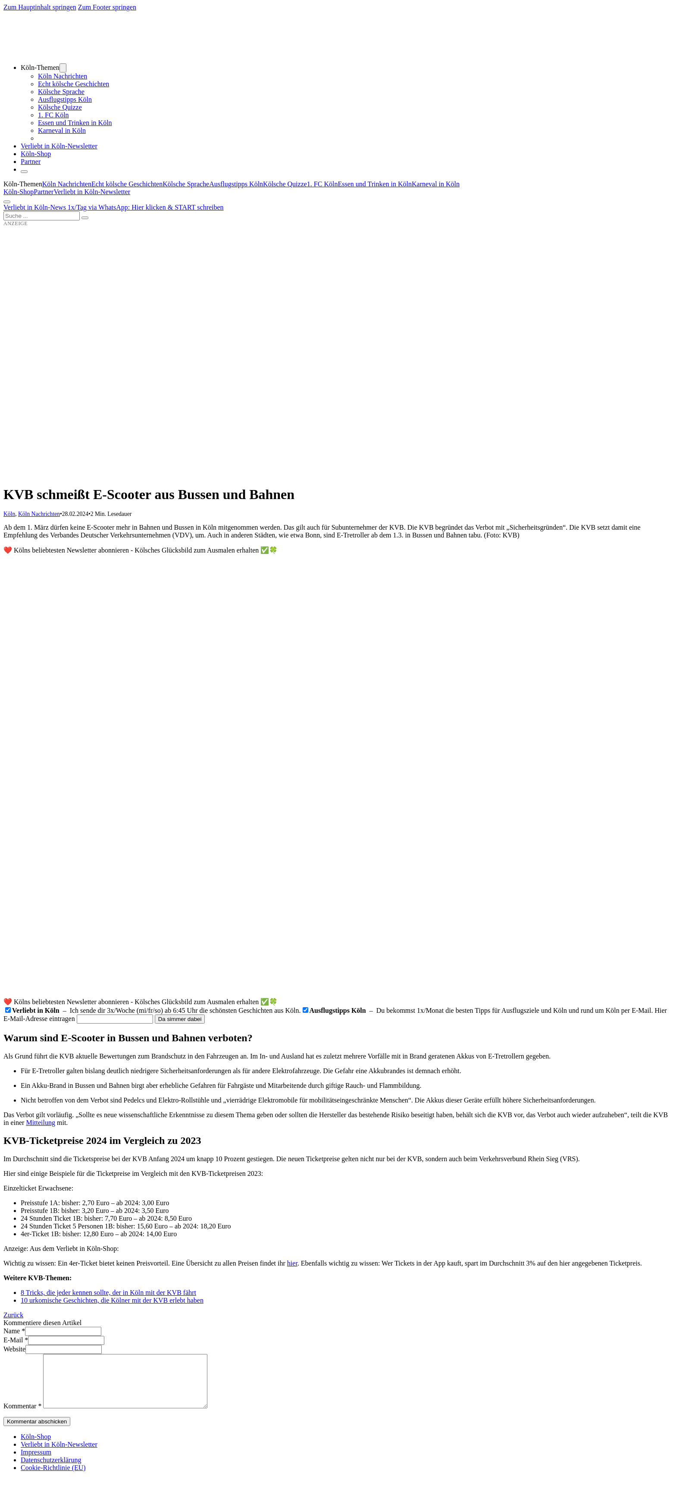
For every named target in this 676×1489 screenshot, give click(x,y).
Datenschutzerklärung (51, 1470)
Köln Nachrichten (62, 76)
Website (14, 1349)
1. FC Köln (53, 115)
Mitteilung (40, 1122)
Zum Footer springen (107, 7)
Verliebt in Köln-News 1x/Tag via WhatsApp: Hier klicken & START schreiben (113, 207)
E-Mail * (15, 1340)
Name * (14, 1331)
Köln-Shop (18, 191)
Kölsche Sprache (61, 91)
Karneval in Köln (62, 130)
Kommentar (22, 1416)
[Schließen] (24, 171)
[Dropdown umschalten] (62, 67)
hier (292, 1263)
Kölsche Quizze (60, 107)
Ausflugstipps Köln (65, 99)
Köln (9, 514)
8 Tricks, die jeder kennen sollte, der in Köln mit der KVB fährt (108, 1292)
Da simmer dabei (180, 1019)
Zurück (13, 1315)
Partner (31, 161)
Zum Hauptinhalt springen (39, 7)
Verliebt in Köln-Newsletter (59, 146)
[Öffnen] (6, 202)
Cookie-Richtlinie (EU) (53, 1478)
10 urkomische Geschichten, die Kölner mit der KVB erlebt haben (112, 1300)
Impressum (36, 1462)
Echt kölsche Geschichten (73, 84)
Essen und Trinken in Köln (75, 122)
